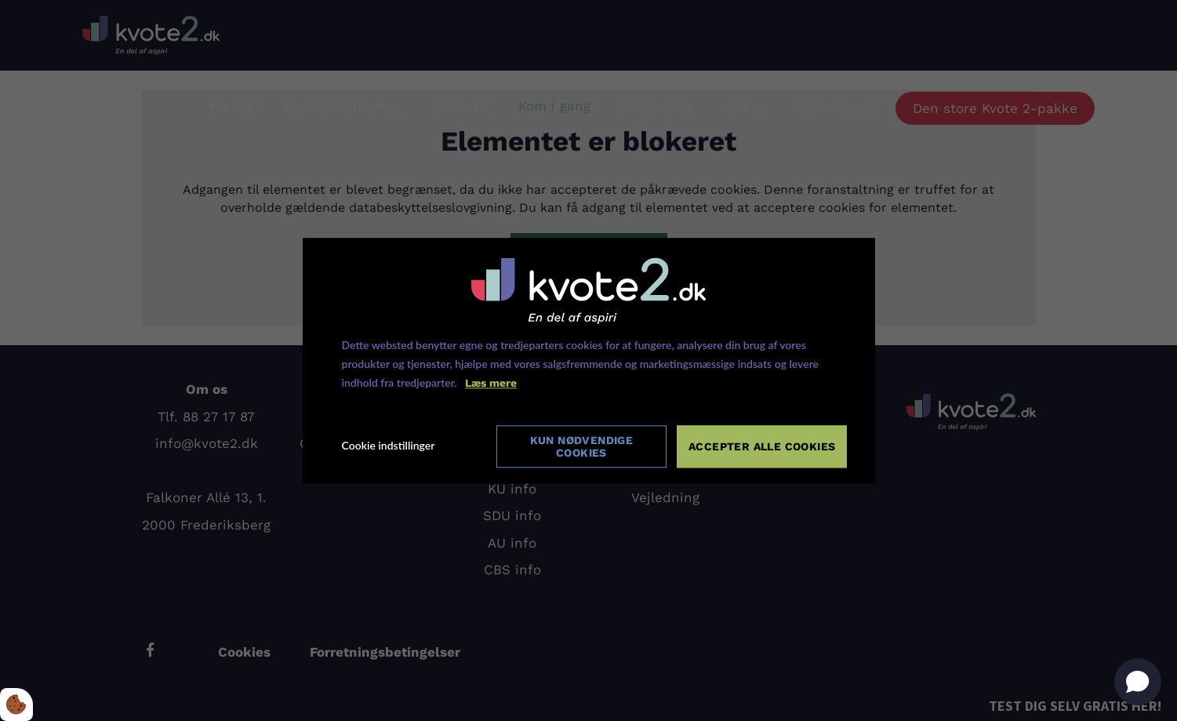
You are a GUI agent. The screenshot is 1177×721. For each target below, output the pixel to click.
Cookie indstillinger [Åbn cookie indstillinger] (388, 446)
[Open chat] (1137, 681)
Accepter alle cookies (762, 445)
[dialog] (589, 361)
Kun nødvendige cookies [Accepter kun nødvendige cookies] (582, 445)
